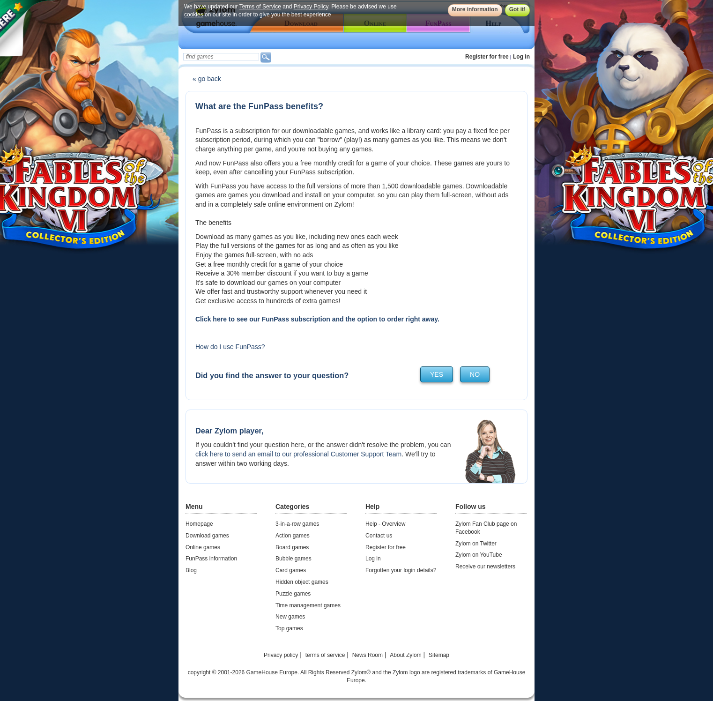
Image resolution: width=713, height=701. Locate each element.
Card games (290, 570)
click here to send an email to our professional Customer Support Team (298, 454)
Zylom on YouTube (478, 555)
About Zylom (405, 655)
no (475, 374)
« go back (207, 78)
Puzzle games (293, 593)
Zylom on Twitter (476, 543)
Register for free (487, 56)
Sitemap (439, 655)
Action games (292, 535)
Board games (292, 547)
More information (475, 9)
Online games (203, 547)
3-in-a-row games (297, 524)
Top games (289, 628)
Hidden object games (301, 582)
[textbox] (221, 56)
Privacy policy (281, 655)
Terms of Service (260, 6)
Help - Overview (385, 524)
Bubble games (293, 558)
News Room (367, 655)
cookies (193, 14)
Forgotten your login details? (400, 570)
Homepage (199, 524)
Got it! (517, 9)
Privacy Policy (311, 6)
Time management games (308, 605)
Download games (207, 535)
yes (436, 374)
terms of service (325, 655)
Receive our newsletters (485, 566)
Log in (521, 56)
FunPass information (211, 558)
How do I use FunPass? (230, 346)
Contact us (378, 535)
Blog (191, 570)
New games (290, 616)
